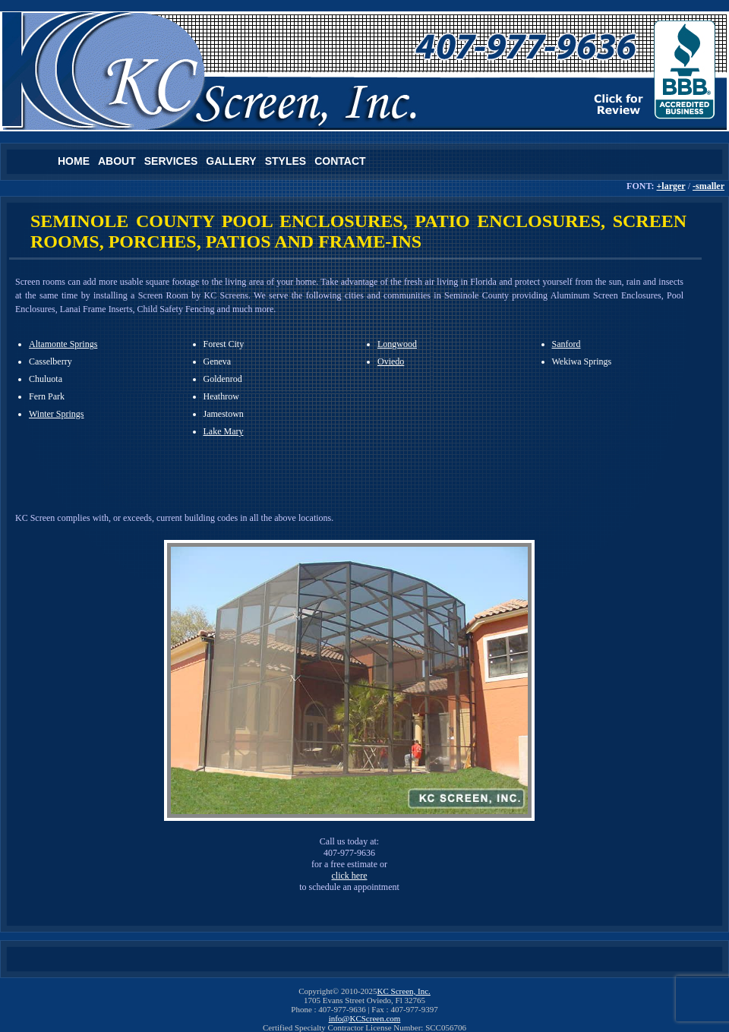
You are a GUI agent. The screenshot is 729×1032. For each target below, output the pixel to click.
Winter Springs (56, 414)
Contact (339, 161)
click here (350, 875)
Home (74, 161)
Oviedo (390, 361)
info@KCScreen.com (365, 1018)
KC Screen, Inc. (404, 991)
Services (171, 161)
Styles (285, 161)
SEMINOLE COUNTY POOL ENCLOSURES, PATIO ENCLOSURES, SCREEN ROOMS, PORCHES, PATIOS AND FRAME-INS (358, 231)
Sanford (566, 344)
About (117, 161)
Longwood (397, 344)
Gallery (231, 161)
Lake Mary (224, 431)
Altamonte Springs (63, 344)
